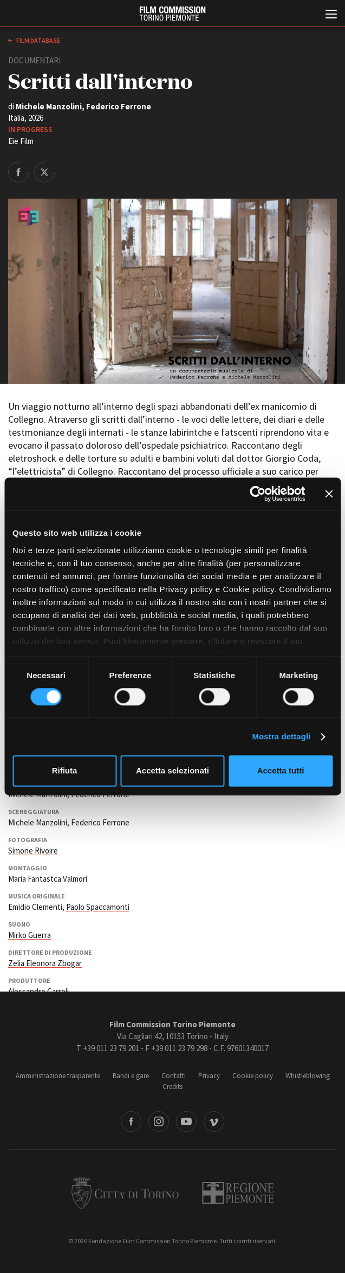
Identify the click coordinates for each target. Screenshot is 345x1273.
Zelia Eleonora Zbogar (45, 963)
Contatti (173, 1075)
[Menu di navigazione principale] (331, 15)
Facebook (131, 1121)
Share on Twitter (44, 171)
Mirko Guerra (29, 935)
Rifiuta (64, 771)
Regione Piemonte (238, 1193)
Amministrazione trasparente (58, 1075)
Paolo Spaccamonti (97, 907)
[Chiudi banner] (329, 493)
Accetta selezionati (172, 771)
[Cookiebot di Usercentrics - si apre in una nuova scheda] (257, 493)
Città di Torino (125, 1193)
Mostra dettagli (281, 736)
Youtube (186, 1121)
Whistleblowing (307, 1075)
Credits (172, 1086)
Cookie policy (252, 1075)
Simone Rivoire (33, 850)
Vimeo (214, 1121)
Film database (37, 40)
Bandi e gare (131, 1075)
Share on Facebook (18, 171)
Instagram (158, 1121)
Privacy (209, 1075)
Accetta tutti (280, 771)
